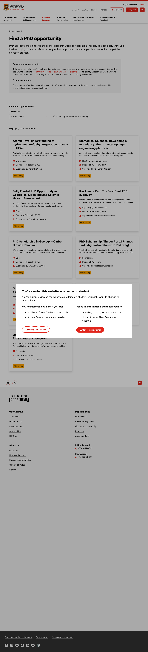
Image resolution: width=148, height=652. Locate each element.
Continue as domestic (36, 329)
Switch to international (90, 330)
